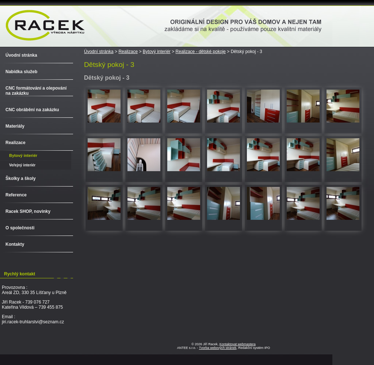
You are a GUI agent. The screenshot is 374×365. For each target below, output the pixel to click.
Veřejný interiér (22, 165)
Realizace (128, 51)
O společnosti (19, 227)
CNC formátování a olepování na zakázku (35, 91)
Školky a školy (20, 178)
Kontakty (14, 244)
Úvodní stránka (99, 51)
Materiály (14, 126)
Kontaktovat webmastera (238, 344)
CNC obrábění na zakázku (32, 109)
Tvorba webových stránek (218, 348)
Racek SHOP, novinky (27, 211)
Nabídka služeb (21, 71)
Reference (16, 194)
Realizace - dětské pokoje (201, 51)
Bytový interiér (157, 51)
